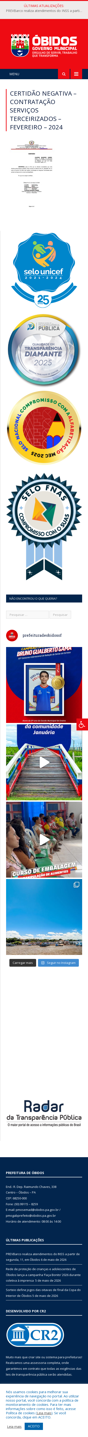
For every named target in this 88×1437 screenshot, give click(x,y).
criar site (34, 1357)
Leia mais (44, 1413)
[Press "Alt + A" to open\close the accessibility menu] (82, 724)
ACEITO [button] (34, 1426)
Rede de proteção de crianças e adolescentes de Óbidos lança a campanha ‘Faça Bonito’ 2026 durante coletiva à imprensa (43, 1275)
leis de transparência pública (26, 1374)
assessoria (38, 1363)
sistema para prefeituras (63, 1357)
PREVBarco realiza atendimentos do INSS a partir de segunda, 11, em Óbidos (45, 11)
